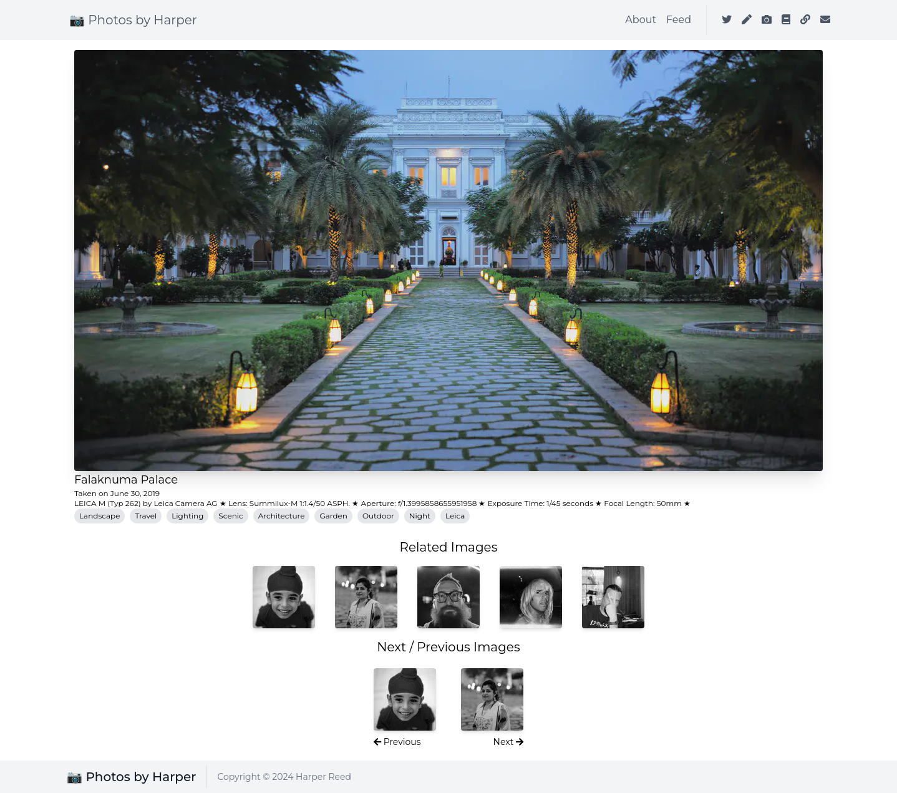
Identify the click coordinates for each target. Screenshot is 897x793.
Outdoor (378, 515)
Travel (146, 515)
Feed (678, 20)
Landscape (99, 515)
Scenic (230, 515)
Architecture (281, 515)
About (640, 20)
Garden (333, 515)
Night (419, 515)
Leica (455, 515)
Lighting (187, 515)
